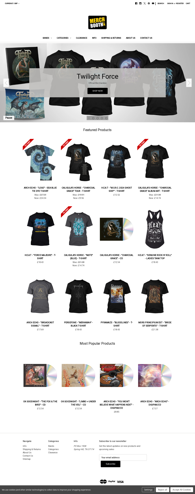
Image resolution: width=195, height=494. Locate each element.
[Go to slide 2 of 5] (93, 118)
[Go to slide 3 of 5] (98, 118)
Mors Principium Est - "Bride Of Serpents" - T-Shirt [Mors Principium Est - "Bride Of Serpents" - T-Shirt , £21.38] (154, 324)
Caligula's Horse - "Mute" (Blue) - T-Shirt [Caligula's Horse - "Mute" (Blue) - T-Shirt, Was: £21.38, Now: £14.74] (78, 257)
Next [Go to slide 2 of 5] (189, 83)
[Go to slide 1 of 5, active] (89, 118)
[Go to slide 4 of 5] (102, 118)
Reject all (162, 489)
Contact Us (146, 38)
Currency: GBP (12, 3)
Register (180, 3)
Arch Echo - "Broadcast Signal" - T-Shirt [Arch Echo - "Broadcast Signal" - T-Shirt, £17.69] (40, 324)
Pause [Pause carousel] (8, 117)
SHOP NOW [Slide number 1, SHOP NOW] (97, 91)
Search (160, 3)
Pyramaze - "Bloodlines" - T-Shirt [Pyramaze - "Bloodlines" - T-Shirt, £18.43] (117, 324)
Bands (47, 38)
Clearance (81, 38)
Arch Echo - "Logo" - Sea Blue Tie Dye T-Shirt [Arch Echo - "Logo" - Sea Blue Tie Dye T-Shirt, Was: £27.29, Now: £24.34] (40, 189)
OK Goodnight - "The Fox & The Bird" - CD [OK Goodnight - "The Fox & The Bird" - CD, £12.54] (40, 403)
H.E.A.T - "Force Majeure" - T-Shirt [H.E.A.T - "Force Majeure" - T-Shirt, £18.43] (40, 257)
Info (94, 38)
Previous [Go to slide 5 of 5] (6, 83)
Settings (148, 489)
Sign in (170, 3)
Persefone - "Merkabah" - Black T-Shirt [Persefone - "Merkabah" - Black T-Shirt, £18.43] (78, 324)
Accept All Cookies (182, 489)
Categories (64, 38)
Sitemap (27, 459)
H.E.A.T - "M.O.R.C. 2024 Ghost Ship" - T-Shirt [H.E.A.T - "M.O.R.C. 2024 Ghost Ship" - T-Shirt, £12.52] (116, 189)
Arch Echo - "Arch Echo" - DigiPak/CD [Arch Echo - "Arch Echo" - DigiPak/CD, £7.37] (154, 403)
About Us (130, 38)
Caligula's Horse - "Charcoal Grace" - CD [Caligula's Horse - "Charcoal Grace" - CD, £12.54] (116, 257)
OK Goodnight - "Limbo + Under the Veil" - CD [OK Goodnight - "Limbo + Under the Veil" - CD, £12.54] (78, 403)
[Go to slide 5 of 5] (106, 118)
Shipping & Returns (111, 38)
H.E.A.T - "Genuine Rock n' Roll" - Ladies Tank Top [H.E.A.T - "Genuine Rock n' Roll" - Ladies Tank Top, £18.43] (155, 257)
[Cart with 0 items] (188, 3)
